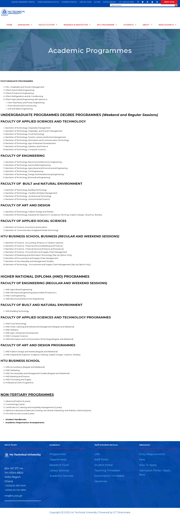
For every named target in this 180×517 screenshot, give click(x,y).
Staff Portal (101, 459)
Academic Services (61, 475)
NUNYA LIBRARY (109, 2)
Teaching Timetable (107, 470)
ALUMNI (97, 2)
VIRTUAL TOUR (85, 2)
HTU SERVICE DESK (126, 2)
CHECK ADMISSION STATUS (48, 2)
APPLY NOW (169, 2)
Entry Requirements (152, 454)
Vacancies (100, 481)
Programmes (58, 454)
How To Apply (148, 465)
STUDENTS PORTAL (69, 2)
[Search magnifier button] (176, 5)
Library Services (59, 470)
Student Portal (103, 465)
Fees (142, 459)
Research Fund (59, 465)
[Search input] (143, 5)
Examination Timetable (109, 475)
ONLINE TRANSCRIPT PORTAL (23, 2)
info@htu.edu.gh (13, 495)
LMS (97, 454)
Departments (58, 459)
